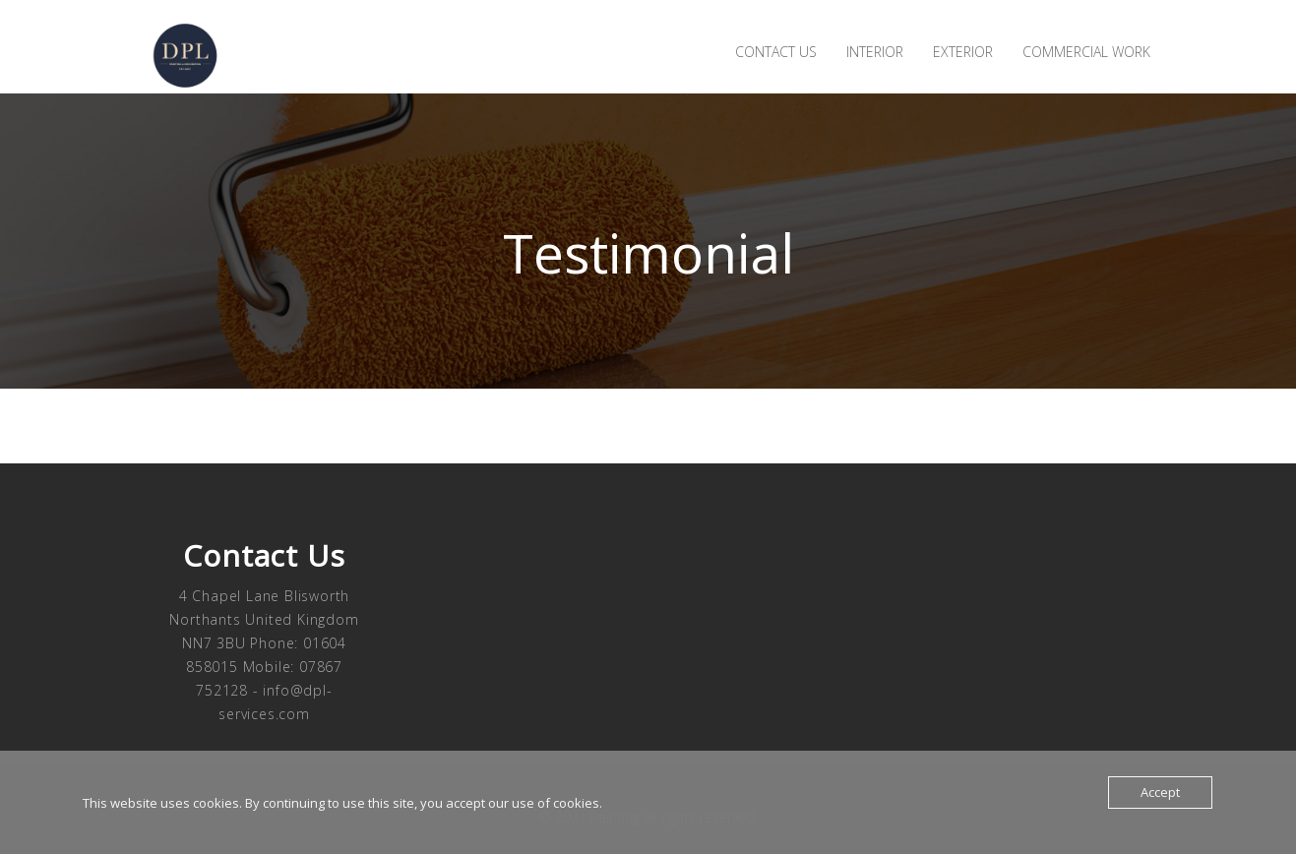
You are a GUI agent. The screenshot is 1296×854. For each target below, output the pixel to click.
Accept (1160, 792)
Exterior (963, 51)
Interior (874, 51)
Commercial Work (1086, 51)
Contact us (776, 51)
